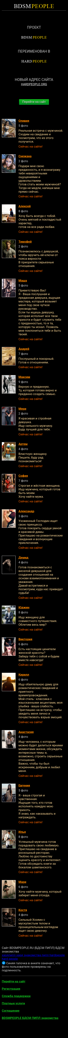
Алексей (24, 206)
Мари (22, 882)
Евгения (24, 785)
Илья (22, 832)
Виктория (25, 639)
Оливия (23, 121)
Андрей (23, 349)
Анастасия (26, 732)
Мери (22, 409)
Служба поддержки (16, 996)
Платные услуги (13, 1003)
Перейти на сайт (34, 102)
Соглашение (10, 1010)
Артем (23, 444)
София (23, 476)
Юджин (23, 607)
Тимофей (25, 241)
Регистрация (11, 989)
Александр (26, 511)
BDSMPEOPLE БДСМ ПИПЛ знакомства (30, 1018)
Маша (22, 280)
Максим (24, 377)
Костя (22, 910)
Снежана (25, 156)
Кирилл (23, 674)
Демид (23, 557)
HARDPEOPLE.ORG (34, 84)
